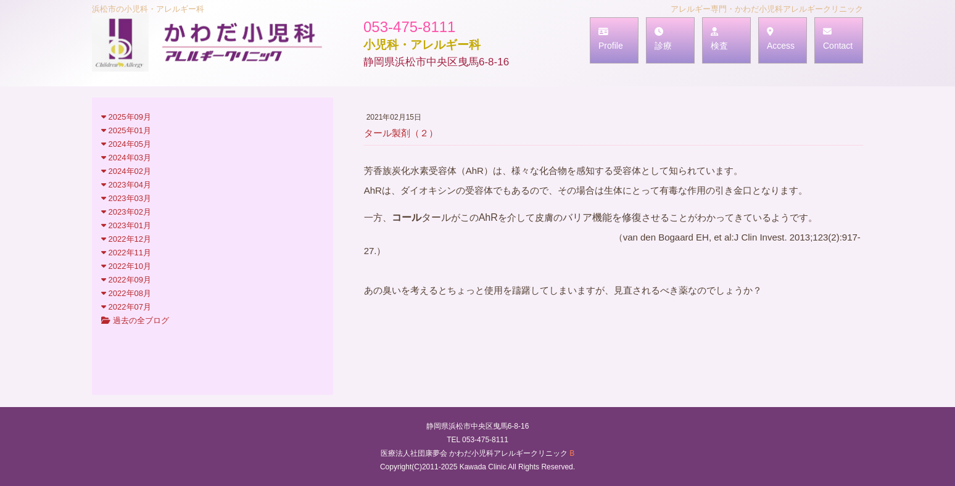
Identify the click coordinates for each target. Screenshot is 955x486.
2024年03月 (126, 157)
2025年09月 (126, 117)
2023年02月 (126, 211)
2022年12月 (126, 239)
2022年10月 (126, 266)
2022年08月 (126, 293)
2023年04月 (126, 184)
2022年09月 (126, 279)
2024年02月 (126, 171)
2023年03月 (126, 198)
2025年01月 (126, 130)
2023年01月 (126, 225)
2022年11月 (126, 252)
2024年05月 (126, 144)
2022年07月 (126, 306)
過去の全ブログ (135, 320)
